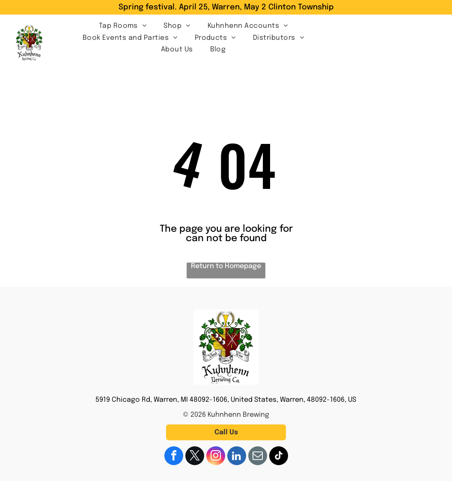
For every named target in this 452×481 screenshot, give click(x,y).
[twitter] (194, 456)
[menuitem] (122, 25)
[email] (257, 456)
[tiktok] (278, 456)
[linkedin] (236, 456)
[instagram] (215, 456)
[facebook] (173, 456)
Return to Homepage (226, 266)
